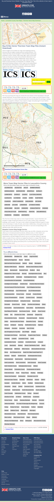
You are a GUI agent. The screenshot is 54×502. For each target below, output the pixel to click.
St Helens (18, 396)
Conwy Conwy (20, 294)
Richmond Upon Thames (11, 379)
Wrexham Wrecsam (10, 424)
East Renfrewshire (40, 307)
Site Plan (14, 444)
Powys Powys (25, 372)
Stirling (29, 393)
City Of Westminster (21, 290)
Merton (43, 345)
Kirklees (45, 335)
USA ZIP (25, 447)
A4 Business (15, 441)
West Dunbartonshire (33, 413)
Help (2, 471)
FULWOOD (8, 201)
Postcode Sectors (27, 442)
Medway (20, 345)
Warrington (32, 410)
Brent (38, 270)
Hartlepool (13, 324)
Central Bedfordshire (29, 280)
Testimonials (37, 460)
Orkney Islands (8, 369)
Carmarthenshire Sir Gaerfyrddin (13, 280)
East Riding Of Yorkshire (11, 311)
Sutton (16, 400)
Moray (6, 352)
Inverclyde (22, 328)
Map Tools (26, 437)
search (48, 82)
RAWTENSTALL (22, 211)
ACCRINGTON (8, 187)
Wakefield (40, 407)
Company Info (38, 455)
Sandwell (7, 383)
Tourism (14, 449)
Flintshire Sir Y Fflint (20, 314)
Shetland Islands (39, 383)
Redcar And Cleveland (10, 376)
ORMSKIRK (25, 208)
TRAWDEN (16, 215)
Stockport (36, 393)
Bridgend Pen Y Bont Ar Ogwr (12, 273)
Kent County (23, 335)
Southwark (7, 390)
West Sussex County (19, 417)
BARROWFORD (20, 191)
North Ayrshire (18, 359)
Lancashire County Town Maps (14, 20)
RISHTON (31, 211)
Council (3, 442)
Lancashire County (23, 338)
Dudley (23, 304)
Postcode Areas (27, 439)
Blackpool (21, 266)
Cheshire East (23, 283)
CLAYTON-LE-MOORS (35, 194)
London (25, 446)
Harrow (6, 324)
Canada (3, 452)
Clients (35, 462)
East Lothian (30, 307)
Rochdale (22, 379)
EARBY (31, 198)
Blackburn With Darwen (11, 266)
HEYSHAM (38, 201)
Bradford (32, 270)
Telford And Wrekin (9, 403)
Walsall (6, 410)
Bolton (6, 270)
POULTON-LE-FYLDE (10, 211)
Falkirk (6, 314)
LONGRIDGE (23, 204)
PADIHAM (45, 208)
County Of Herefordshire (11, 297)
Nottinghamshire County (25, 366)
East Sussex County (24, 311)
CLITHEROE (17, 198)
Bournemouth (13, 270)
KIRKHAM (7, 204)
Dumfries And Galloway (34, 304)
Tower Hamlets (25, 407)
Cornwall (28, 294)
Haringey (40, 321)
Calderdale (19, 277)
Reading (33, 372)
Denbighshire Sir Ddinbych (11, 301)
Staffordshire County (20, 393)
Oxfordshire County (20, 369)
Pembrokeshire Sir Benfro (33, 369)
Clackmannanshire (9, 294)
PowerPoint (4, 477)
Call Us (3, 482)
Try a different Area (10, 252)
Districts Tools (5, 474)
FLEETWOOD (39, 198)
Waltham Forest (15, 410)
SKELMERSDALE (41, 211)
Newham (7, 355)
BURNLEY (39, 191)
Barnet (21, 259)
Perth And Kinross (9, 372)
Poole (17, 372)
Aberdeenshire (8, 256)
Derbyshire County (25, 301)
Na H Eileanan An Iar (15, 352)
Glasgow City (38, 314)
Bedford (25, 263)
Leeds (32, 338)
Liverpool (40, 342)
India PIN (25, 454)
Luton (6, 345)
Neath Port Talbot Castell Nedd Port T (32, 352)
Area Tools (4, 472)
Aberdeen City (18, 256)
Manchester (13, 345)
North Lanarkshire (9, 362)
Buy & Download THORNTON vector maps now (32, 91)
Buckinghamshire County (35, 273)
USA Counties (37, 447)
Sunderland (36, 396)
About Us (36, 463)
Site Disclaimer (49, 499)
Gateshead (30, 314)
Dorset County (16, 304)
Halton (6, 321)
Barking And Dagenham (11, 259)
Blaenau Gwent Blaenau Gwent (34, 266)
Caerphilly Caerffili (9, 277)
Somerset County (28, 386)
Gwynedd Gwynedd (32, 318)
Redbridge (40, 372)
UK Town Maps (38, 452)
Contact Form (7, 247)
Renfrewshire (21, 376)
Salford (43, 379)
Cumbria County (30, 297)
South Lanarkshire (40, 390)
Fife (11, 314)
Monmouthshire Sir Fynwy (38, 348)
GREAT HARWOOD (18, 201)
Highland (40, 324)
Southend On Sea (40, 386)
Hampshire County (31, 321)
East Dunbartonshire (19, 307)
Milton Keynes (25, 348)
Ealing (43, 304)
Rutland (37, 379)
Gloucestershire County (11, 318)
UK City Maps (37, 451)
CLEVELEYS (8, 198)
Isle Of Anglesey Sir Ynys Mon (12, 331)
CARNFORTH (8, 194)
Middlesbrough (8, 348)
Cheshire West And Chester (37, 283)
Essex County (41, 311)
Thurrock (41, 403)
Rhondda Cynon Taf (33, 376)
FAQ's (35, 458)
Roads (3, 446)
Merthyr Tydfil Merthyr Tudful (32, 345)
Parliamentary (5, 444)
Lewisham (20, 342)
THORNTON (8, 215)
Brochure (14, 442)
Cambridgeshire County (30, 277)
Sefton (24, 383)
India (2, 454)
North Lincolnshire (20, 362)
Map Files (4, 437)
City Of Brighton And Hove (34, 287)
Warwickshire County (10, 413)
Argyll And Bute (34, 256)
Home (2, 20)
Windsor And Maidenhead (11, 420)
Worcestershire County (40, 420)
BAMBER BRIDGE (35, 187)
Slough (14, 386)
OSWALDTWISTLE (35, 208)
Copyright (36, 468)
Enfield (34, 311)
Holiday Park (15, 446)
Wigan (28, 417)
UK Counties (26, 444)
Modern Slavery (5, 484)
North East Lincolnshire (31, 359)
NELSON (17, 208)
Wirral (21, 420)
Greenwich (21, 318)
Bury (45, 273)
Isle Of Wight (25, 331)
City (13, 447)
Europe (3, 447)
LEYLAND (15, 204)
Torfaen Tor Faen (14, 407)
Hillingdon (7, 328)
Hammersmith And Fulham (17, 321)
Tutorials (3, 479)
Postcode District (27, 441)
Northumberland (9, 359)
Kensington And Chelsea (11, 335)
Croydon (21, 297)
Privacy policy (34, 499)
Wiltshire (34, 417)
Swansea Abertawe (25, 400)
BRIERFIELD (30, 191)
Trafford (33, 407)
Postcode (3, 439)
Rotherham (30, 379)
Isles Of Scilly (30, 328)
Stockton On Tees (9, 396)
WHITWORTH (25, 215)
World (24, 456)
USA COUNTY (26, 449)
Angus (25, 256)
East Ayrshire (8, 307)
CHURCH (24, 194)
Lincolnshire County (31, 342)
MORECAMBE (8, 208)
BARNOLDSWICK (9, 191)
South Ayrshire (16, 390)
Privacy (36, 465)
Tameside (41, 400)
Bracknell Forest (23, 270)
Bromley (24, 273)
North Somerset (32, 362)
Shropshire (7, 386)
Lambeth (14, 338)
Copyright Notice (41, 499)
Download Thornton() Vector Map (16, 169)
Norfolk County (22, 355)
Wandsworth (24, 410)
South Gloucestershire (28, 390)
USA (2, 449)
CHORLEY (17, 194)
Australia (3, 451)
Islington (33, 331)
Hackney (41, 318)
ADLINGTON (18, 187)
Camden (41, 277)
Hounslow (14, 328)
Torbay (6, 407)
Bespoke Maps (16, 437)
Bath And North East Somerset (12, 263)
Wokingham (28, 420)
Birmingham (38, 263)
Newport (14, 355)
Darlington (39, 297)
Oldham (35, 366)
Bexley (30, 263)
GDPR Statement (38, 466)
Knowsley (7, 338)
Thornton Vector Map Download (32, 20)
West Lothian (8, 417)
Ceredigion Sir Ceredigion (11, 283)
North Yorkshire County (10, 366)
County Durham (37, 294)
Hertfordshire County (30, 324)
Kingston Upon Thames (34, 335)
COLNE (25, 198)
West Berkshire (21, 413)
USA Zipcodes (37, 446)
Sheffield (30, 383)
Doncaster (7, 304)
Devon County (36, 301)
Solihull (20, 386)
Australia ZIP (26, 452)
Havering (20, 324)
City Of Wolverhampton (34, 290)
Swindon (34, 400)
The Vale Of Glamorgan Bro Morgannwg (27, 403)
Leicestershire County (10, 342)
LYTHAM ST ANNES (34, 204)
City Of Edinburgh (9, 290)
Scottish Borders (16, 383)
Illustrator (4, 476)
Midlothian (17, 348)
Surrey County (8, 400)
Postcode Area (38, 439)
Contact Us (37, 457)
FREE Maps (37, 437)
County (3, 441)
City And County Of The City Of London (15, 287)
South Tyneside (9, 393)
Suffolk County (27, 396)
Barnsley (27, 259)
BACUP (26, 187)
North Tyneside (42, 362)
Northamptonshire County (34, 355)
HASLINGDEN (29, 201)
